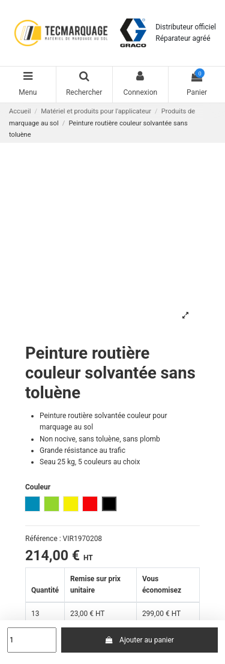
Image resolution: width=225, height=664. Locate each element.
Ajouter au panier (139, 640)
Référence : (43, 538)
